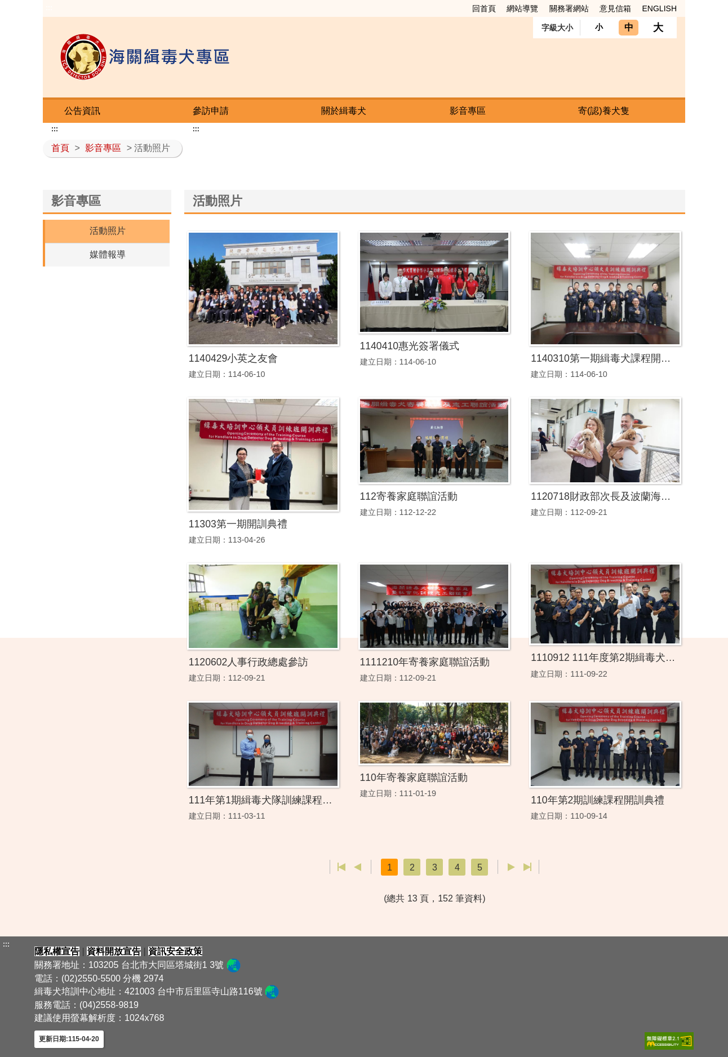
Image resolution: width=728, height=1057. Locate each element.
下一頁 (511, 867)
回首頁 (484, 8)
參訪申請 (211, 111)
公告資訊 (82, 111)
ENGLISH (659, 8)
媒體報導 (108, 254)
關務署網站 (569, 8)
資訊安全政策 (175, 951)
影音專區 (468, 111)
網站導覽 (522, 8)
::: (49, 8)
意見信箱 (615, 8)
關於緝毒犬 (343, 111)
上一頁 (357, 867)
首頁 (60, 148)
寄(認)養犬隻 (603, 111)
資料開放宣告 (114, 951)
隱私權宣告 (56, 951)
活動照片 (108, 231)
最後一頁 (527, 867)
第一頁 (341, 867)
